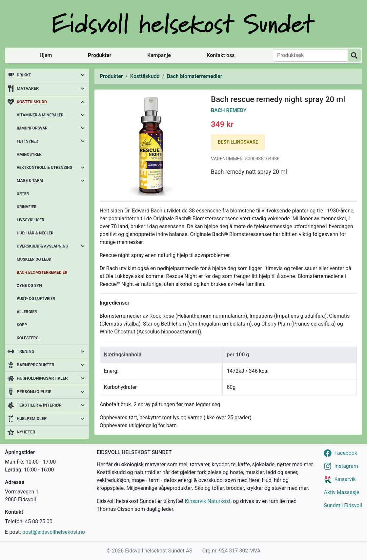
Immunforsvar (32, 128)
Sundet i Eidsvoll (343, 505)
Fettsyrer (27, 141)
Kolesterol (29, 338)
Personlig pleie (34, 391)
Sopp (22, 325)
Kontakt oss (220, 55)
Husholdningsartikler (42, 378)
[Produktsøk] (310, 55)
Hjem (46, 55)
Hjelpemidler (32, 418)
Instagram (346, 466)
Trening (25, 351)
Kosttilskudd (32, 101)
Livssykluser (30, 220)
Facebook (345, 453)
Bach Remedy (229, 110)
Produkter (99, 55)
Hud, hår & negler (35, 233)
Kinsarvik (345, 479)
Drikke (24, 74)
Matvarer (28, 88)
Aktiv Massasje (341, 492)
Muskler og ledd (34, 259)
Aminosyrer (29, 154)
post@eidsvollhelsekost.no (53, 532)
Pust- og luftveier (36, 298)
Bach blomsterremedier (42, 272)
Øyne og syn (29, 285)
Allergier (27, 312)
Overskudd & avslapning (42, 246)
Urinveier (26, 207)
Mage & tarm (30, 180)
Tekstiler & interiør (39, 405)
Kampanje (159, 55)
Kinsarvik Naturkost (208, 501)
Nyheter (26, 432)
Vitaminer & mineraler (40, 115)
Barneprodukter (35, 364)
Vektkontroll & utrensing (44, 167)
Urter (23, 193)
